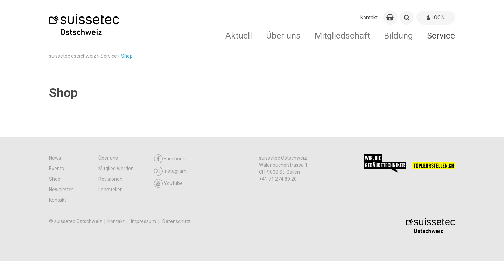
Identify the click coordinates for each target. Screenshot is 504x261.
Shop (55, 179)
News (55, 158)
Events (56, 168)
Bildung (398, 35)
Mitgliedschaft (342, 35)
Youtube (168, 183)
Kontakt (369, 17)
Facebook (169, 158)
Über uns (283, 35)
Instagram (170, 171)
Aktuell (238, 35)
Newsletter (61, 189)
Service (441, 35)
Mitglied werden (116, 168)
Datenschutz (176, 221)
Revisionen (110, 179)
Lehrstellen (110, 189)
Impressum (144, 221)
